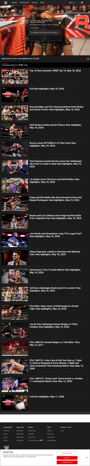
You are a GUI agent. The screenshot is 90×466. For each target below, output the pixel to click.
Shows (14, 2)
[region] (45, 457)
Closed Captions (51, 440)
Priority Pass (20, 440)
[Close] (87, 457)
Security (49, 430)
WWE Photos (20, 437)
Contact (6, 440)
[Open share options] (88, 59)
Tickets (35, 2)
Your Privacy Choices (34, 440)
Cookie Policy (51, 437)
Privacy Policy (32, 430)
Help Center (50, 434)
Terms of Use (31, 437)
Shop (42, 2)
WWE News (20, 430)
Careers (6, 434)
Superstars (24, 2)
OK (45, 38)
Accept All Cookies (67, 462)
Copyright (30, 434)
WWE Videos (20, 434)
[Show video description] (84, 59)
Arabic (62, 430)
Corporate (6, 430)
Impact (5, 437)
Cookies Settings (67, 453)
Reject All (67, 458)
